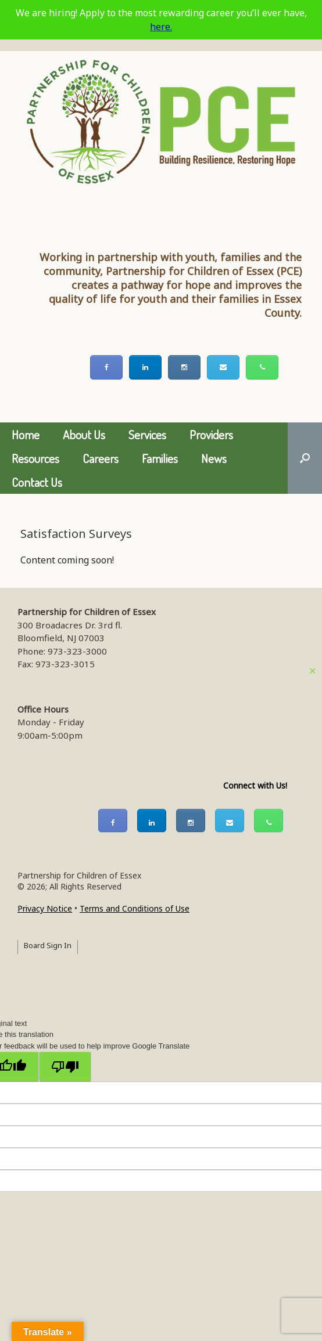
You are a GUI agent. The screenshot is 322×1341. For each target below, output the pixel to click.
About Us (84, 434)
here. (161, 26)
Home (26, 434)
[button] (305, 458)
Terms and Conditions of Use (134, 908)
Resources (35, 458)
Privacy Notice (44, 908)
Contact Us (37, 482)
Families (160, 458)
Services (147, 434)
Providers (211, 434)
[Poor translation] (65, 1066)
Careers (101, 458)
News (214, 458)
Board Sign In (47, 945)
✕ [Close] (312, 670)
